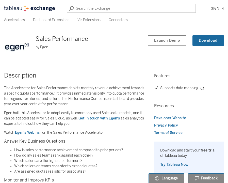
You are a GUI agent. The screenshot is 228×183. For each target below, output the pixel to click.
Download (208, 40)
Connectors (118, 20)
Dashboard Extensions (51, 20)
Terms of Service (168, 133)
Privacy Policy (166, 125)
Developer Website (170, 118)
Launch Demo (167, 40)
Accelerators (14, 20)
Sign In (217, 8)
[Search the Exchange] (131, 8)
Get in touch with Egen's (99, 118)
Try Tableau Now (174, 164)
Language (166, 178)
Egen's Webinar (28, 132)
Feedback (206, 178)
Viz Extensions (89, 20)
